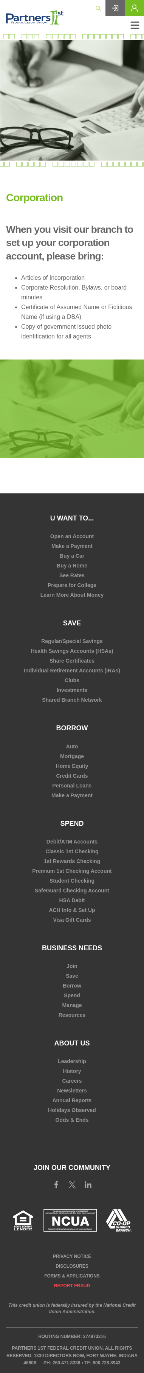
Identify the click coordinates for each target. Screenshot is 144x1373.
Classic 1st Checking (71, 851)
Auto (72, 746)
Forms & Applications (72, 1276)
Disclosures (72, 1266)
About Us (72, 1043)
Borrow (72, 728)
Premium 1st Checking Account (71, 871)
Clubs (72, 680)
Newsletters (72, 1091)
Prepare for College (72, 585)
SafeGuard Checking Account (72, 891)
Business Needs (72, 948)
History (72, 1071)
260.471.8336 (66, 1362)
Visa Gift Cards (72, 920)
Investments (72, 690)
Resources (72, 1015)
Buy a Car (72, 556)
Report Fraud (72, 1285)
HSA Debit (72, 900)
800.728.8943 (106, 1362)
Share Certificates (72, 661)
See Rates (72, 575)
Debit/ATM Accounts (72, 842)
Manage (72, 1005)
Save (72, 623)
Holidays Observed (72, 1110)
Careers (72, 1081)
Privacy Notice (72, 1256)
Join (72, 966)
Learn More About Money (72, 595)
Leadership (72, 1061)
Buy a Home (72, 566)
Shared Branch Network (72, 700)
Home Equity (72, 766)
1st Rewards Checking (72, 861)
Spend (72, 823)
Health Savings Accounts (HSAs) (72, 651)
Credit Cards (72, 776)
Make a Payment (72, 546)
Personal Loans (71, 786)
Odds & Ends (72, 1120)
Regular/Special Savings (72, 641)
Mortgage (72, 756)
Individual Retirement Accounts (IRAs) (72, 671)
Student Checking (72, 881)
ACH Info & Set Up (72, 910)
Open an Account (72, 536)
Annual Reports (71, 1100)
